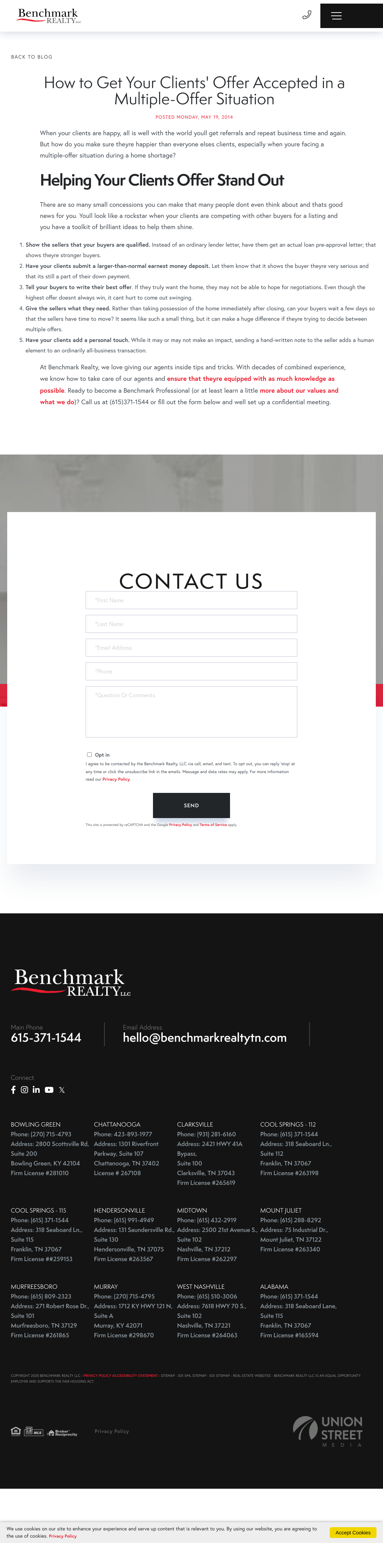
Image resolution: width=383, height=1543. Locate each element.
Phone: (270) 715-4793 (41, 1185)
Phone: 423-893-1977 (123, 1185)
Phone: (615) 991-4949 (124, 1270)
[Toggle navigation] (351, 16)
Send (191, 853)
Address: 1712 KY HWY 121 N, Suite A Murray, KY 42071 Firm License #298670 (133, 1371)
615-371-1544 (46, 1087)
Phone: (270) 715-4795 (124, 1347)
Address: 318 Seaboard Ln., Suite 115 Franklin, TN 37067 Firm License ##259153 (46, 1295)
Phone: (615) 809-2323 (41, 1347)
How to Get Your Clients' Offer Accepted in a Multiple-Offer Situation (194, 115)
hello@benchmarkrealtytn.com (205, 1087)
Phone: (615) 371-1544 (289, 1185)
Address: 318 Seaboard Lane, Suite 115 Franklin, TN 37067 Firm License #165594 (298, 1371)
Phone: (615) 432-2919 (206, 1270)
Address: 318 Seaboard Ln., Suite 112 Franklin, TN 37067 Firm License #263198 (296, 1209)
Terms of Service (213, 872)
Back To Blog (32, 57)
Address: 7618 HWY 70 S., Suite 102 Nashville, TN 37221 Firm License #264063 (211, 1371)
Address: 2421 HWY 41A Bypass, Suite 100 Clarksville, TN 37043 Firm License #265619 (210, 1213)
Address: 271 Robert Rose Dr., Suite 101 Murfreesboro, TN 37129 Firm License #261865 (50, 1371)
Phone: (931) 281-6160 (206, 1185)
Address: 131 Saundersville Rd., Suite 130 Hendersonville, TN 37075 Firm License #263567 (134, 1295)
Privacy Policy (116, 827)
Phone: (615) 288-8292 (290, 1270)
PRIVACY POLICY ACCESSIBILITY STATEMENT (121, 1426)
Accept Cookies (352, 1532)
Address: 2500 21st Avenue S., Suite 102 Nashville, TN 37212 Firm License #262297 (217, 1295)
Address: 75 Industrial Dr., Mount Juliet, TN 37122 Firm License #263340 (294, 1290)
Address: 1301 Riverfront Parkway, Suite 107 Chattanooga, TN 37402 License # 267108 (126, 1209)
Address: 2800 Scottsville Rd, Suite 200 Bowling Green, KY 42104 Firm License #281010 (50, 1209)
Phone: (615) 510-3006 (207, 1347)
